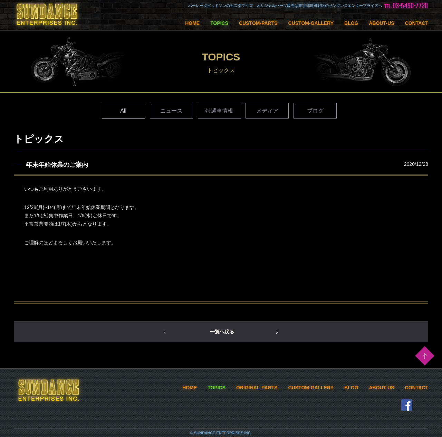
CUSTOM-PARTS (258, 23)
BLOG (351, 23)
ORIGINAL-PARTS (257, 387)
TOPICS (219, 23)
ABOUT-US (381, 23)
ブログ (315, 111)
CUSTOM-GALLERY (311, 23)
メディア (267, 111)
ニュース (171, 111)
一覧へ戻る (222, 331)
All (123, 111)
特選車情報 (219, 111)
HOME (192, 23)
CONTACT (416, 23)
